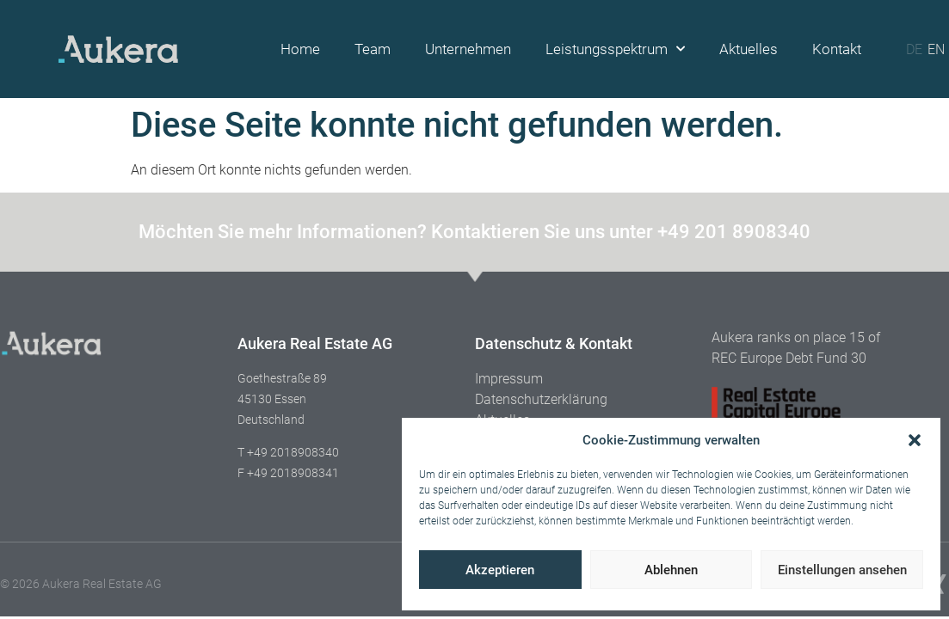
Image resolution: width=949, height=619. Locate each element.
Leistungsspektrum (615, 49)
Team (372, 49)
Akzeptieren (499, 570)
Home (300, 49)
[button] (914, 440)
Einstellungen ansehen (842, 570)
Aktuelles (748, 49)
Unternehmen (468, 49)
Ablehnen (671, 570)
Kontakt (836, 49)
